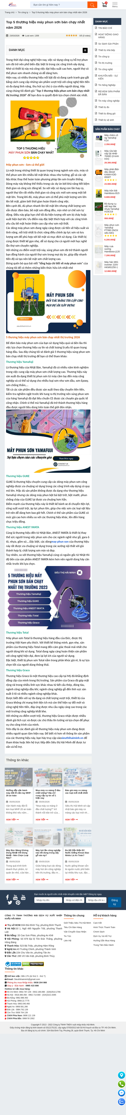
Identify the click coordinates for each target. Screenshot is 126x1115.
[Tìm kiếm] (92, 4)
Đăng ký (115, 983)
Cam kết (97, 1004)
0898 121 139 (29, 1097)
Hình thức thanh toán (104, 1008)
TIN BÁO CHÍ (105, 28)
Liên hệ (67, 1022)
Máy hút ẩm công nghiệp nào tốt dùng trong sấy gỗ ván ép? (48, 934)
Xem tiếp (11, 892)
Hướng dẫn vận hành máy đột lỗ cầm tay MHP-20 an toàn (18, 865)
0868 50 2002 (28, 1100)
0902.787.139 (25, 1073)
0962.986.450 (22, 1079)
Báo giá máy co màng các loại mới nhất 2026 (76, 863)
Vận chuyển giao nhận (75, 1013)
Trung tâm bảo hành (103, 1026)
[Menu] (115, 4)
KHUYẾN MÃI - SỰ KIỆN (108, 77)
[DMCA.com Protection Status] (33, 1045)
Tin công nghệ (105, 69)
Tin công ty (103, 56)
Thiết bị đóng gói (107, 113)
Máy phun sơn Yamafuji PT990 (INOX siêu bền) (111, 229)
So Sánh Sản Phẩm (108, 43)
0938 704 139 (22, 1094)
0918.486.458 (21, 1076)
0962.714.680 (34, 1076)
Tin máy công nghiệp (109, 100)
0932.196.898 (39, 1073)
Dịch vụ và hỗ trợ (102, 1017)
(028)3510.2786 (54, 1073)
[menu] (85, 50)
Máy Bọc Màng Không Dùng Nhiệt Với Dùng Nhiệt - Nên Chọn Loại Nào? (17, 935)
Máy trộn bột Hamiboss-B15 (111, 192)
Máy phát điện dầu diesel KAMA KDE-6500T (111, 173)
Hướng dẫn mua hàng (104, 1022)
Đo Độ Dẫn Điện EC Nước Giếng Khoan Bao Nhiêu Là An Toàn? (77, 934)
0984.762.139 (22, 1091)
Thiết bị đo (103, 107)
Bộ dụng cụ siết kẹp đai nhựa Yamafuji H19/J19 (111, 207)
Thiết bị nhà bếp (106, 50)
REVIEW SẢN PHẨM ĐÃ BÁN (109, 93)
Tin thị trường (105, 63)
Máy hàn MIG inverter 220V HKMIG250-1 (111, 265)
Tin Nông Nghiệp (107, 85)
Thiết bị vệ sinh (106, 120)
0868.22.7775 (23, 1082)
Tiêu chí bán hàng (73, 1008)
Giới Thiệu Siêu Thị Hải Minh (77, 1004)
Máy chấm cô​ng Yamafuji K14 (111, 138)
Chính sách (99, 1013)
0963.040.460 (24, 1085)
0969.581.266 (22, 1088)
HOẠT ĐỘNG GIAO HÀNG (108, 36)
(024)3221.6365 (49, 1076)
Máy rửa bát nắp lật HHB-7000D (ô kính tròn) (111, 155)
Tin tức (67, 1017)
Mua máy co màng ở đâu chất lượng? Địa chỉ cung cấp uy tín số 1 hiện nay (48, 866)
